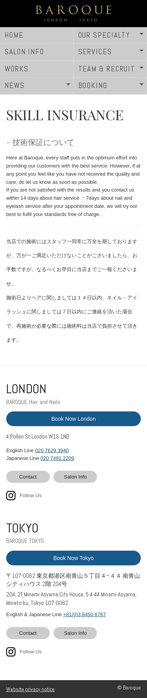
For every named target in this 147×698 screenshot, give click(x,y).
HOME (14, 35)
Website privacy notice (30, 689)
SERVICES (95, 52)
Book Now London (73, 419)
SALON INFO (24, 52)
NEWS (15, 85)
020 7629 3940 (52, 450)
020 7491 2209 (57, 458)
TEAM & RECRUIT (107, 69)
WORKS (17, 69)
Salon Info (75, 477)
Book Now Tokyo (73, 558)
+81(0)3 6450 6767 (84, 614)
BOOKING (92, 85)
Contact (28, 477)
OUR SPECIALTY (104, 35)
